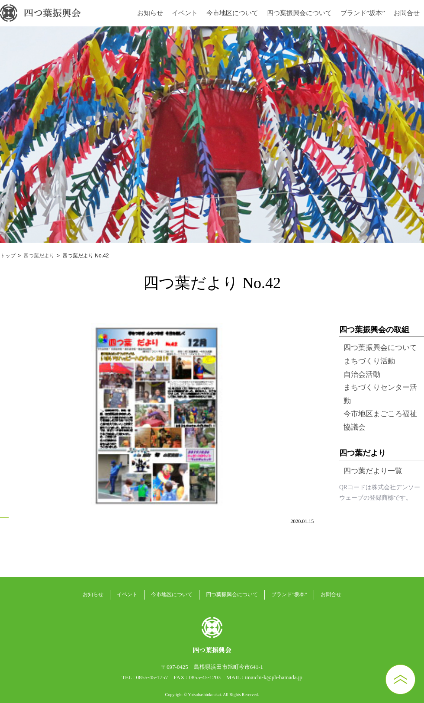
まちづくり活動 (369, 361)
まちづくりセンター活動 (380, 394)
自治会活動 (362, 374)
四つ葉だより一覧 (373, 471)
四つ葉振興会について (299, 13)
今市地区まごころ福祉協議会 (380, 420)
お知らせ (150, 13)
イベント (185, 13)
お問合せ (407, 13)
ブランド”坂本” (362, 13)
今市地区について (232, 13)
